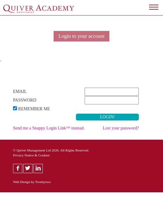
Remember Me (34, 109)
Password (24, 100)
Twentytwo (43, 182)
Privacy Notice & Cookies (31, 155)
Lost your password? (121, 128)
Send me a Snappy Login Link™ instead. (49, 128)
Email (20, 91)
